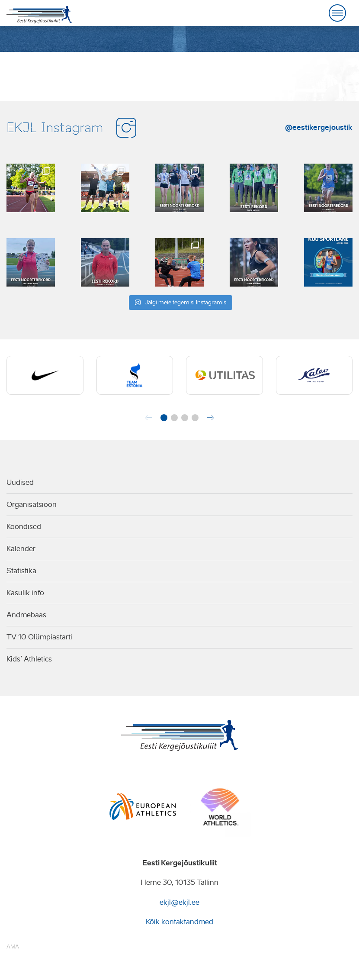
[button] (163, 417)
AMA (12, 946)
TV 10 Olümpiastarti (39, 637)
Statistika (21, 571)
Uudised (20, 482)
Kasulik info (25, 593)
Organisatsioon (31, 504)
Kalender (20, 549)
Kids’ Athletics (29, 659)
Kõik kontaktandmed (179, 922)
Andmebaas (26, 615)
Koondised (23, 526)
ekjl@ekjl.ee (179, 902)
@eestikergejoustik (319, 127)
